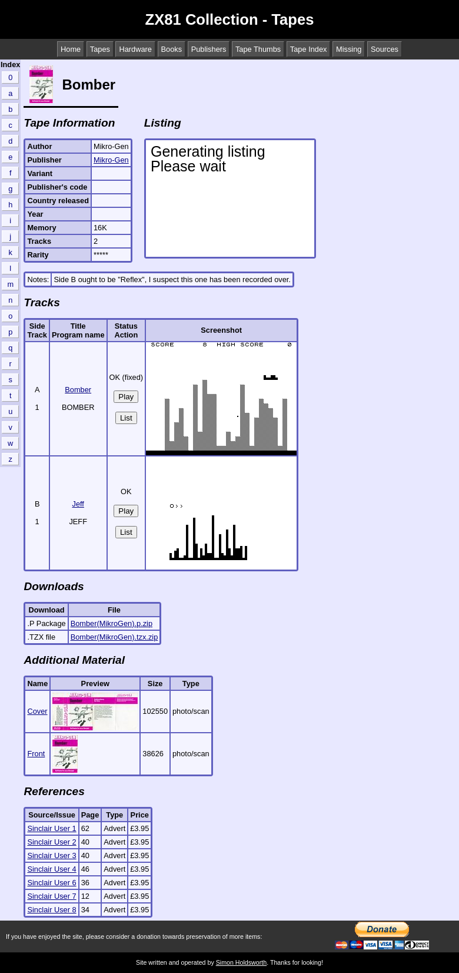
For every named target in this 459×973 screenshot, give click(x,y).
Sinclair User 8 (51, 909)
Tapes (100, 49)
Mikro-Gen (111, 159)
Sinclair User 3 (51, 855)
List (126, 417)
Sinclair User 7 (51, 896)
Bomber (78, 389)
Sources (384, 49)
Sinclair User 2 (51, 842)
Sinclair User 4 (51, 869)
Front (36, 753)
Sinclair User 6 (51, 882)
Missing (348, 49)
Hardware (135, 49)
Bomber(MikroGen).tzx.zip (114, 637)
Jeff (78, 503)
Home (71, 49)
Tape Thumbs (258, 49)
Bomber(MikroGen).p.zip (111, 623)
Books (171, 49)
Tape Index (308, 49)
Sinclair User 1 (51, 828)
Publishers (209, 49)
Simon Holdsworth (241, 962)
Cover (37, 711)
